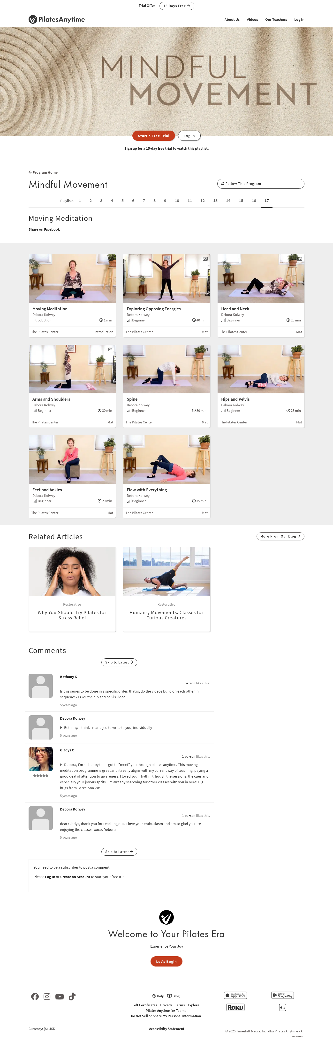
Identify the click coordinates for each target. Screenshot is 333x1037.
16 (254, 200)
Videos (252, 19)
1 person (188, 683)
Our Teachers (276, 19)
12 (202, 200)
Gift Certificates (145, 1005)
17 (267, 200)
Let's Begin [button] (166, 961)
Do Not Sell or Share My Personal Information (166, 1016)
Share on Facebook (44, 229)
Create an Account (75, 876)
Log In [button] (189, 135)
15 (241, 200)
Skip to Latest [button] (119, 662)
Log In (299, 19)
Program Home (43, 172)
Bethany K (68, 676)
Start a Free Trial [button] (153, 135)
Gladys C (67, 750)
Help (158, 996)
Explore (193, 1005)
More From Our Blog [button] (280, 536)
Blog (173, 996)
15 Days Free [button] (176, 5)
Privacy (166, 1005)
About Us (232, 19)
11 (190, 200)
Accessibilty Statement (166, 1028)
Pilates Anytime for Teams (166, 1010)
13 (215, 200)
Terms (180, 1005)
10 (177, 200)
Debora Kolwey (72, 718)
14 (228, 200)
